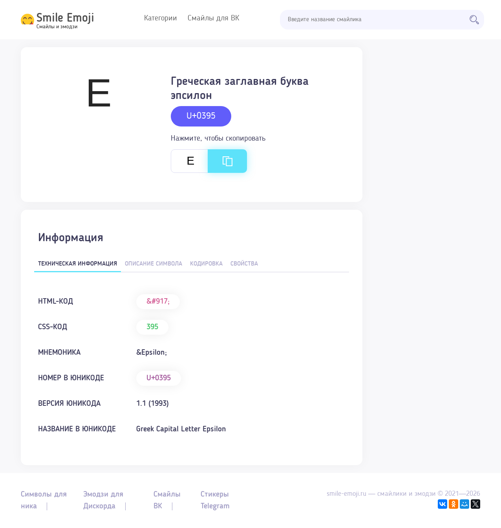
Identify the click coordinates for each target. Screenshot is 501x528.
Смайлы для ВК (213, 18)
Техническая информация (77, 264)
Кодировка (206, 264)
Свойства (244, 264)
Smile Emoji (65, 18)
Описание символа (153, 264)
